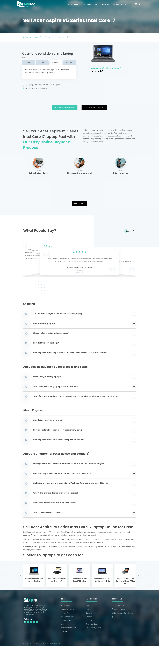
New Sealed (70, 63)
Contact (128, 4)
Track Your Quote (92, 624)
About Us (105, 4)
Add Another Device (64, 108)
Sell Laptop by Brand (93, 628)
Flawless (55, 63)
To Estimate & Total (94, 108)
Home (25, 37)
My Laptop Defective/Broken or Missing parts (49, 85)
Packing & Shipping (67, 609)
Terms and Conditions (68, 628)
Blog (87, 609)
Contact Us (64, 613)
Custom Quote (66, 620)
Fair (42, 63)
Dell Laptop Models (67, 617)
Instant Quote (73, 4)
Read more (79, 203)
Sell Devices (90, 620)
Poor (28, 63)
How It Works (87, 4)
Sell (31, 37)
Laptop (37, 37)
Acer (43, 37)
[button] (28, 258)
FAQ (96, 4)
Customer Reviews (92, 613)
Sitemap (89, 617)
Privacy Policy (66, 631)
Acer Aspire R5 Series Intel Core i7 (106, 68)
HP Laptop (80, 271)
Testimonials (117, 4)
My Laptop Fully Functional (49, 88)
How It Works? (66, 606)
